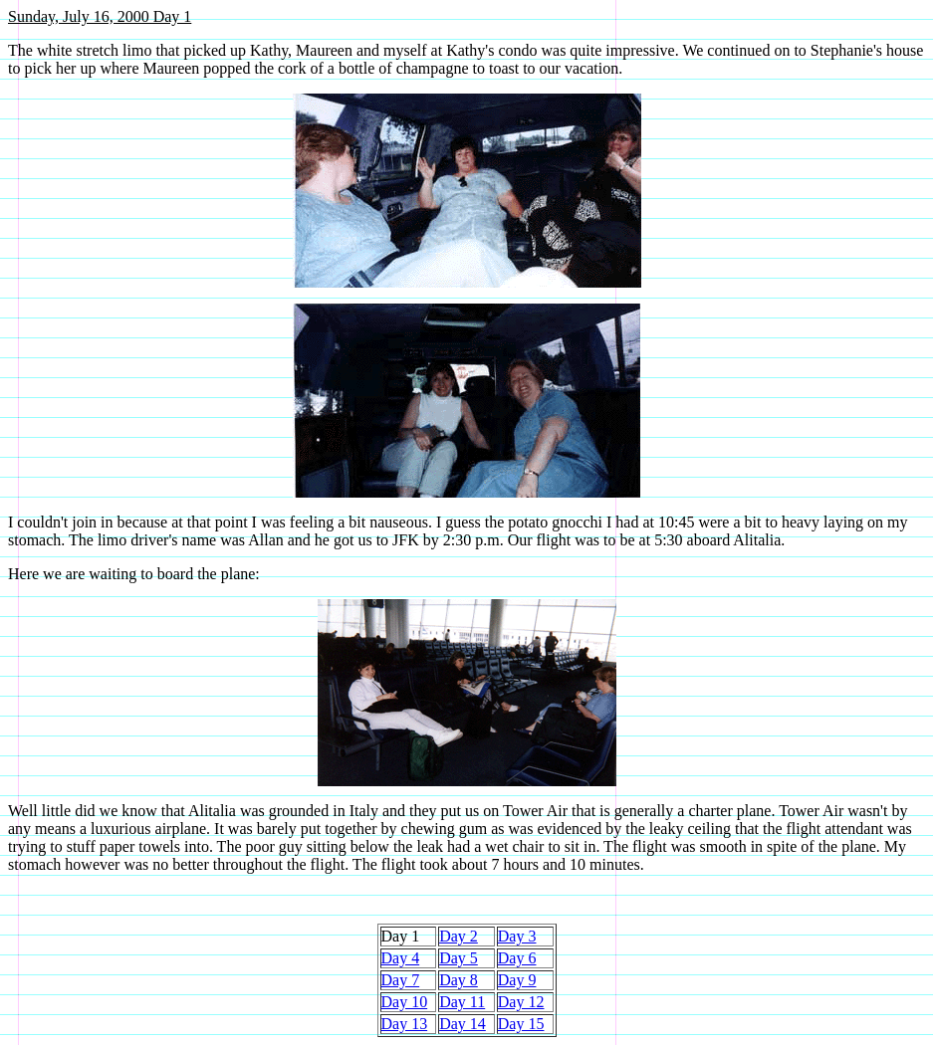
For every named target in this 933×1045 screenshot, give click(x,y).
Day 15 (521, 1023)
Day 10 (404, 1001)
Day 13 (404, 1023)
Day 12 (521, 1001)
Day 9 (517, 979)
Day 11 (462, 1001)
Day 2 (458, 936)
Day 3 (517, 936)
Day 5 (458, 957)
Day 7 (400, 979)
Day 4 (400, 957)
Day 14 (462, 1023)
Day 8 (458, 979)
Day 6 (517, 957)
